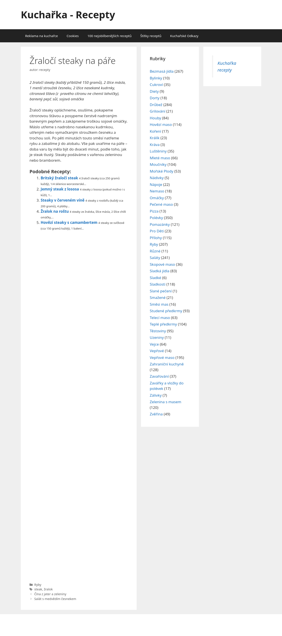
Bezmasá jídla (162, 71)
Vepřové (157, 350)
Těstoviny (158, 330)
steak (38, 589)
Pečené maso (161, 204)
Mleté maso (160, 157)
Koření (155, 131)
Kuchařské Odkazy (184, 36)
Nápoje (156, 184)
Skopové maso (162, 264)
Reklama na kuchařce (41, 36)
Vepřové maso (162, 357)
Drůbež (156, 104)
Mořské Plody (161, 171)
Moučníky (158, 164)
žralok (48, 589)
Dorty (155, 97)
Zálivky (156, 395)
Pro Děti (157, 230)
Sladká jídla (159, 270)
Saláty (155, 257)
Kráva (155, 144)
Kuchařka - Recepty (68, 14)
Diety (154, 91)
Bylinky (156, 78)
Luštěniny (158, 151)
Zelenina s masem (165, 401)
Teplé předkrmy (163, 324)
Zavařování (159, 376)
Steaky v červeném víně (62, 200)
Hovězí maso (161, 124)
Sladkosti (157, 284)
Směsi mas (159, 304)
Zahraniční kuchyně (167, 364)
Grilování (157, 111)
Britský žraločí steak (59, 177)
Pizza (154, 211)
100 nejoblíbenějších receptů (109, 36)
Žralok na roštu (55, 211)
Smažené (157, 297)
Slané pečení (161, 290)
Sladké (155, 277)
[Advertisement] (79, 405)
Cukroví (156, 84)
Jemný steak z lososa (60, 189)
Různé (155, 251)
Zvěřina (156, 414)
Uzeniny (157, 337)
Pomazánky (160, 224)
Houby (155, 117)
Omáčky (157, 197)
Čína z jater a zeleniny (50, 594)
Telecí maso (160, 317)
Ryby (37, 585)
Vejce (154, 344)
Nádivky (157, 177)
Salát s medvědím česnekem (55, 599)
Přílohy (156, 237)
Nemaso (157, 191)
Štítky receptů (150, 36)
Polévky (156, 217)
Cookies (73, 36)
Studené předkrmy (166, 310)
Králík (155, 137)
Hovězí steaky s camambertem (69, 222)
